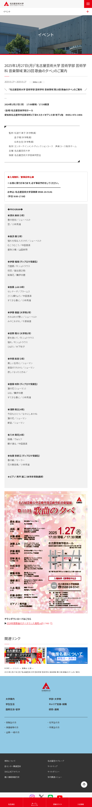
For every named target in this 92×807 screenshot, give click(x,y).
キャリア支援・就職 (58, 704)
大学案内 (10, 698)
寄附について (9, 760)
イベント (15, 668)
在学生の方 (54, 722)
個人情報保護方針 (12, 777)
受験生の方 (11, 722)
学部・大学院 (55, 698)
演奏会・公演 (26, 668)
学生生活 (10, 704)
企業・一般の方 (12, 732)
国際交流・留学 (13, 709)
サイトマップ (52, 766)
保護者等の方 (12, 727)
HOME (7, 668)
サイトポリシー (54, 771)
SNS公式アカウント (12, 771)
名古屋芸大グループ (56, 760)
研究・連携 (54, 709)
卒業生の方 (54, 727)
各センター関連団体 (12, 766)
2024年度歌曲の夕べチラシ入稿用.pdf (28, 623)
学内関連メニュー (55, 777)
